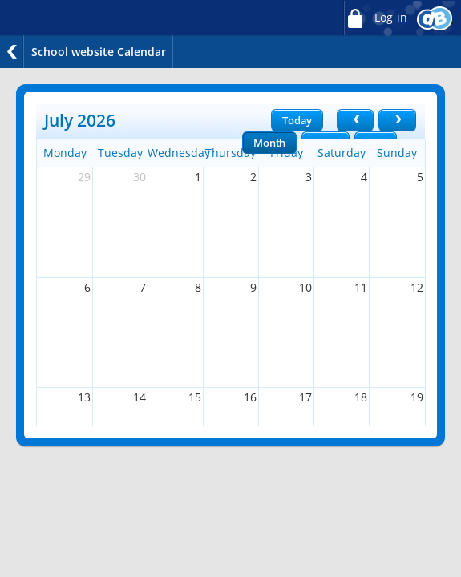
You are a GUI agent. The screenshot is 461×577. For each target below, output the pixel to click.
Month (269, 142)
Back (12, 51)
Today (297, 120)
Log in (375, 18)
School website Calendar (98, 51)
